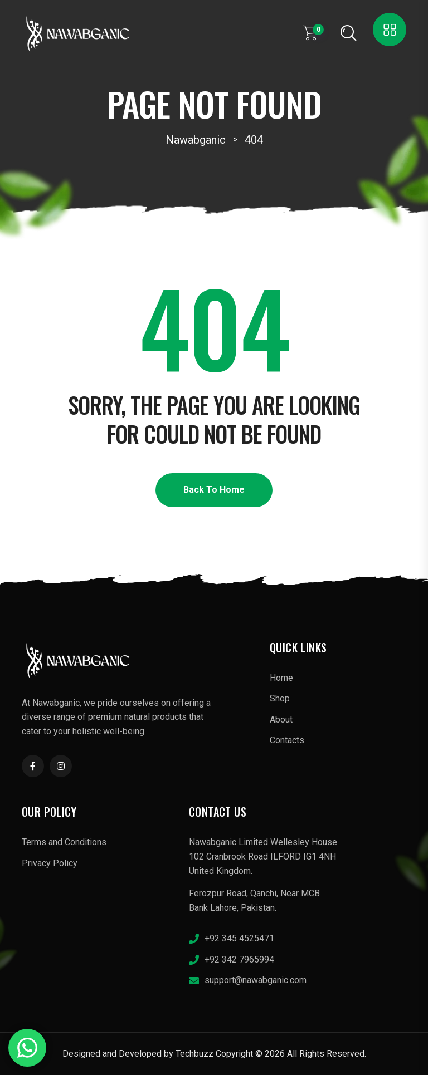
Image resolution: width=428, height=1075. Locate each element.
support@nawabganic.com (256, 980)
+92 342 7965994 (239, 959)
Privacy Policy (49, 863)
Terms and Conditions (64, 842)
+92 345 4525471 (239, 938)
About (281, 719)
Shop (280, 698)
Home (281, 678)
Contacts (287, 740)
